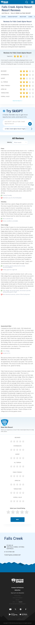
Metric (17, 601)
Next (17, 519)
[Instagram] (21, 609)
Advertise (17, 590)
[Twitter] (16, 609)
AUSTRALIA (5, 13)
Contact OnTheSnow (17, 587)
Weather (23, 16)
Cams (30, 16)
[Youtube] (10, 609)
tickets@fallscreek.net (12, 555)
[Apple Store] (23, 614)
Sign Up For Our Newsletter (17, 593)
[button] (26, 2)
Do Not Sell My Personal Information (17, 603)
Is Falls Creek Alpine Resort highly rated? (17, 129)
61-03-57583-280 (9, 551)
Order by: (9, 142)
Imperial (20, 601)
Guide (4, 16)
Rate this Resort (17, 100)
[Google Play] (13, 614)
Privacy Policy (17, 595)
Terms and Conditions (17, 597)
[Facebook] (26, 609)
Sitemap (17, 599)
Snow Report (13, 16)
